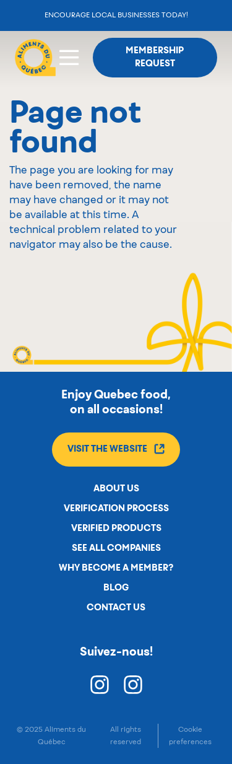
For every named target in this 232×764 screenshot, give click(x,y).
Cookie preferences (190, 735)
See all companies (116, 548)
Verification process (116, 508)
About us (116, 489)
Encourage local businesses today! (116, 15)
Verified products (116, 528)
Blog (116, 588)
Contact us (116, 608)
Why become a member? (116, 568)
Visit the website (116, 449)
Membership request (155, 57)
